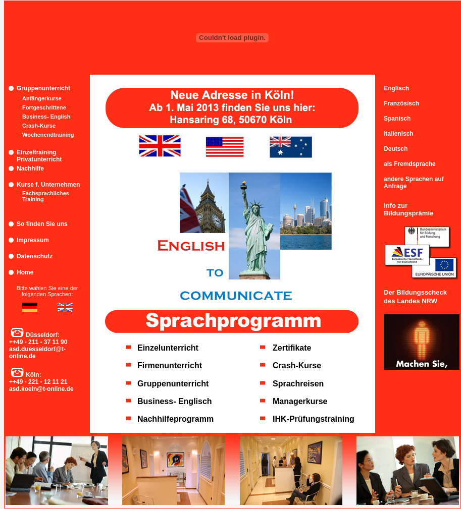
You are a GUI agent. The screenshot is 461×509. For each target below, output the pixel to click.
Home (25, 272)
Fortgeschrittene (44, 107)
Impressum (33, 240)
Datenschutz (35, 256)
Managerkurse (300, 401)
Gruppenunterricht (43, 88)
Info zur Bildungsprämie (408, 209)
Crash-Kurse (39, 126)
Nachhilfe (30, 168)
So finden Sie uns (42, 224)
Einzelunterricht (167, 348)
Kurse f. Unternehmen (48, 184)
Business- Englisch (174, 401)
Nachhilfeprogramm (175, 419)
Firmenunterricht (169, 365)
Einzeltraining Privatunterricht (39, 156)
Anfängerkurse (42, 98)
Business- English (46, 117)
